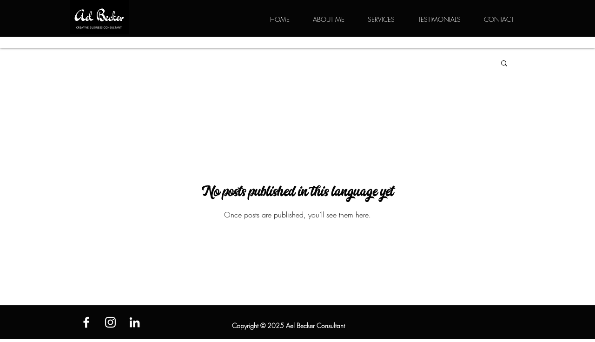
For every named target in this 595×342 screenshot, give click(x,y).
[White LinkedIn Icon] (134, 322)
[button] (504, 64)
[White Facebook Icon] (86, 322)
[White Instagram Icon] (110, 322)
